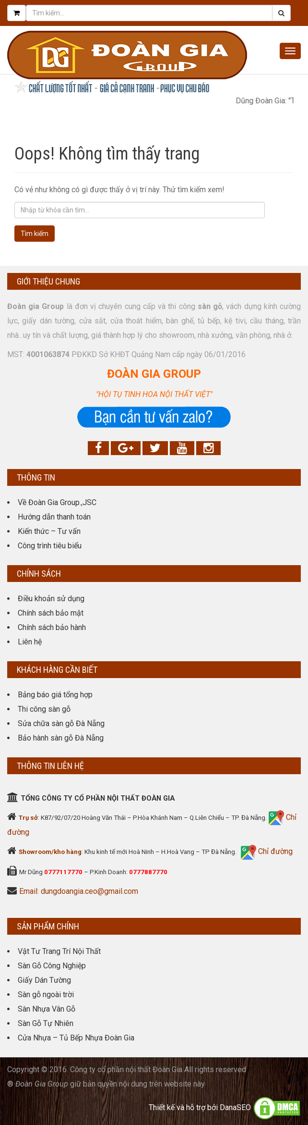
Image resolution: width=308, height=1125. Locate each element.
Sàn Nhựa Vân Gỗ (46, 1009)
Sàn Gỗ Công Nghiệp (52, 965)
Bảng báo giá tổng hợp (55, 694)
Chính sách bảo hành (52, 627)
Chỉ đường (274, 851)
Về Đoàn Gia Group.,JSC (57, 502)
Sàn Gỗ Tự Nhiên (45, 1023)
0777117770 (63, 872)
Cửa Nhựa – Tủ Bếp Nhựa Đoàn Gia (76, 1037)
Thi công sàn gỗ (44, 709)
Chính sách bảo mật (50, 613)
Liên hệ (30, 641)
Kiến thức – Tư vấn (49, 531)
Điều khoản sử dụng (51, 598)
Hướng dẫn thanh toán (54, 516)
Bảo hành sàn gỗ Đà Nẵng (61, 737)
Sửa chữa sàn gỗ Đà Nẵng (61, 723)
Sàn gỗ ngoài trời (46, 994)
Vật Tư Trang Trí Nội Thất (59, 951)
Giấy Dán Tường (44, 980)
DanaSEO (235, 1107)
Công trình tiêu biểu (50, 545)
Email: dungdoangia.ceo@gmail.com (78, 891)
